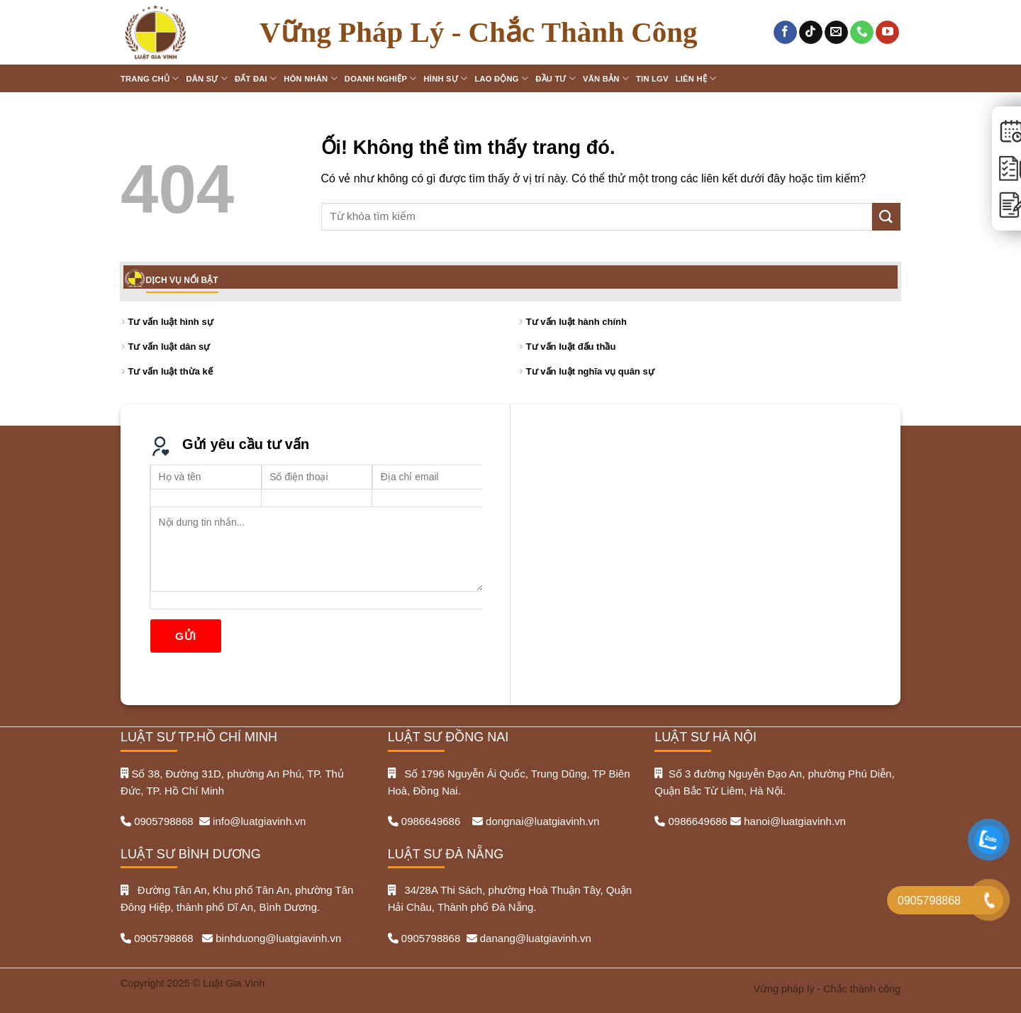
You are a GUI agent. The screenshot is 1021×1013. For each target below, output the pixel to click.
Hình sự (446, 78)
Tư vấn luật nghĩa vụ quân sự (590, 371)
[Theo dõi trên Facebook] (785, 33)
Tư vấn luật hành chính (576, 321)
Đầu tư (555, 78)
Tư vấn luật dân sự (169, 346)
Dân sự (207, 78)
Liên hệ (696, 78)
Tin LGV (652, 78)
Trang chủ (150, 78)
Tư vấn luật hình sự (170, 321)
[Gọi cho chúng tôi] (862, 33)
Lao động (501, 78)
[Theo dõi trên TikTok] (810, 33)
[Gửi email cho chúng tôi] (836, 33)
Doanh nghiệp (381, 78)
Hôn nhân (310, 78)
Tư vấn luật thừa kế (170, 371)
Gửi (185, 636)
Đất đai (256, 78)
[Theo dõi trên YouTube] (887, 33)
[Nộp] (886, 217)
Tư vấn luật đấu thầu (571, 346)
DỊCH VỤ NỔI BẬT (182, 280)
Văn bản (606, 78)
